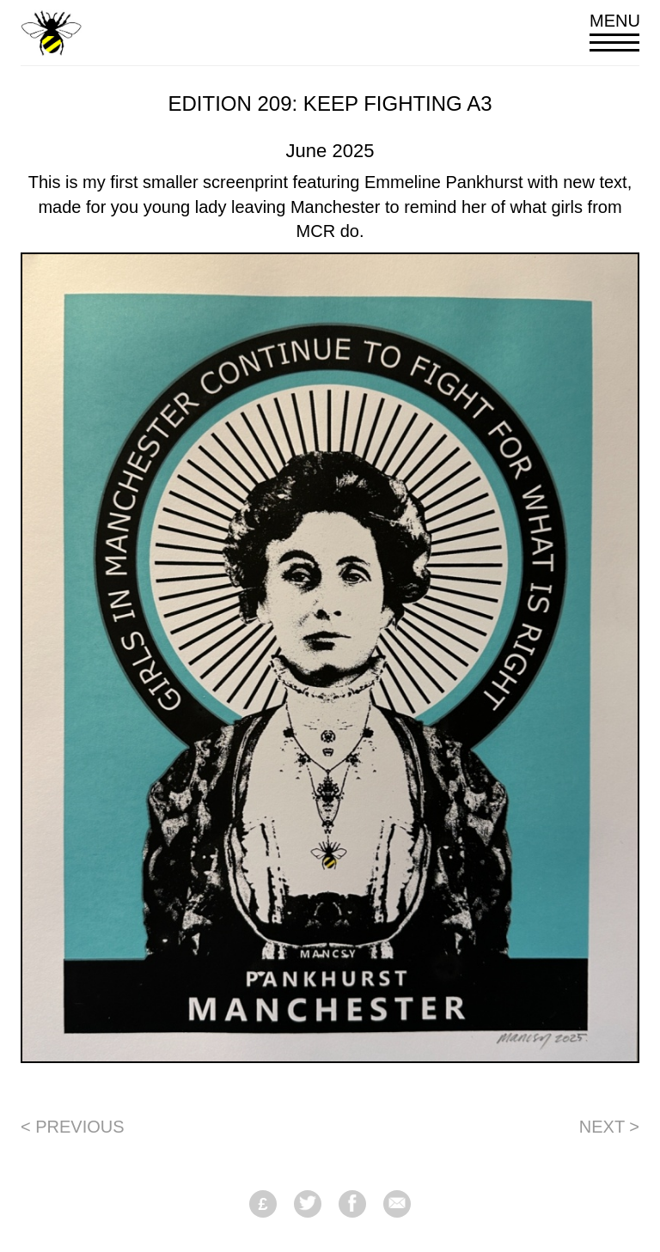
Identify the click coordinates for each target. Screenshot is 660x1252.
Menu (614, 31)
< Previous (73, 1126)
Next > (609, 1126)
